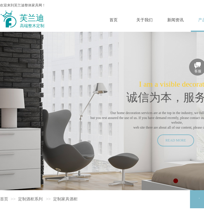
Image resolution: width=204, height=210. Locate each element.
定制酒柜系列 (30, 199)
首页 (4, 199)
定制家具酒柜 (65, 199)
